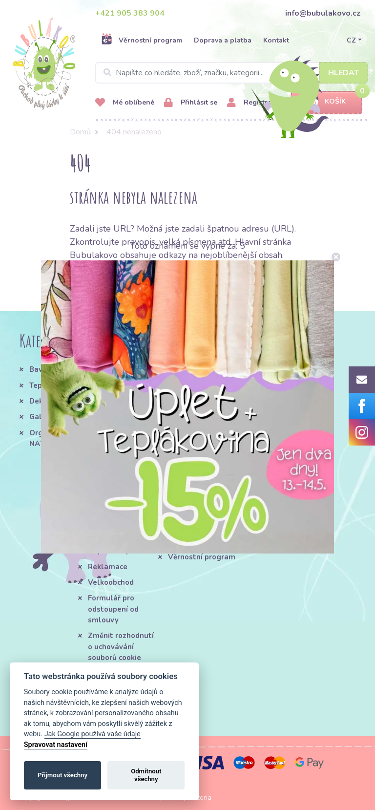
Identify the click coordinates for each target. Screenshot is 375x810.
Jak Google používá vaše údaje (92, 734)
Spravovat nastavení (55, 745)
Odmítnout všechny (146, 775)
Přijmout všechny (62, 775)
